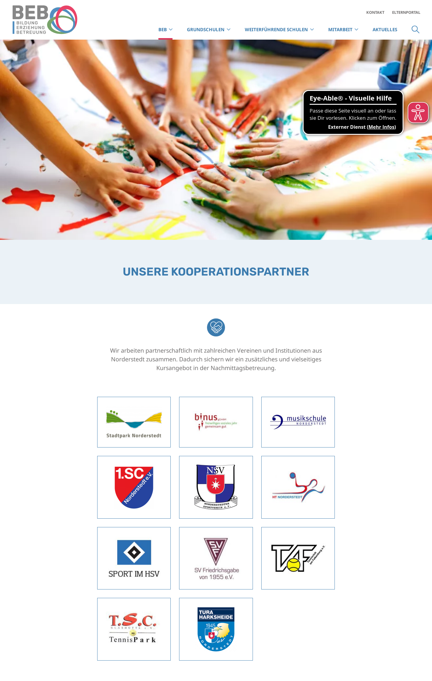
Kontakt (375, 12)
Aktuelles (385, 29)
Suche (415, 30)
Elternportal (406, 12)
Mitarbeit (340, 29)
